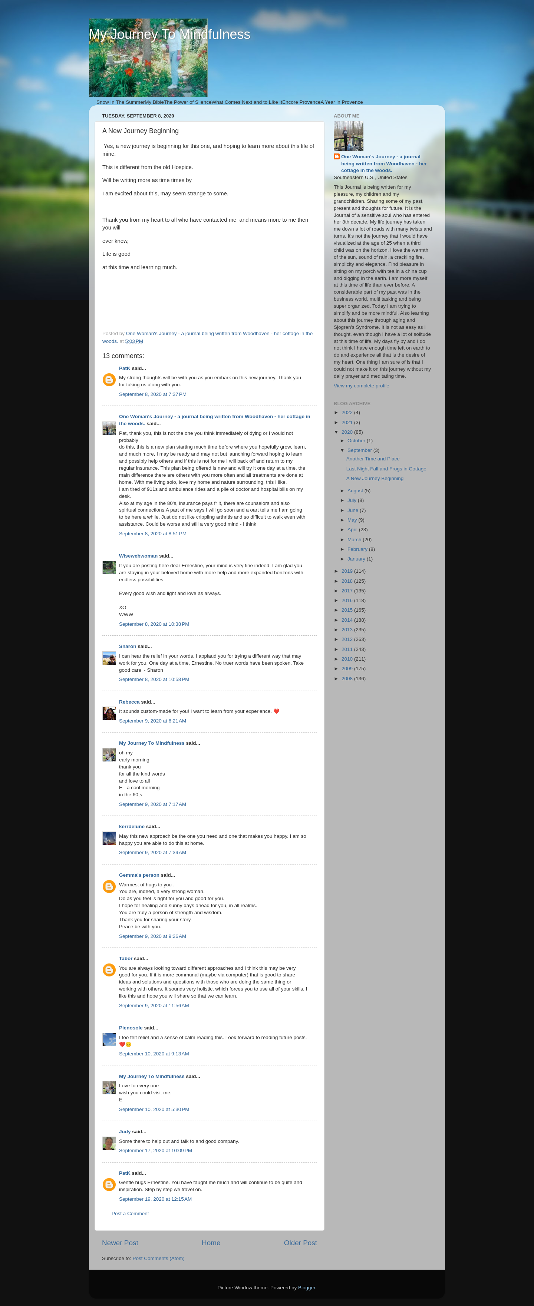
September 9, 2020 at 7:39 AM (152, 852)
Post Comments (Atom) (159, 1258)
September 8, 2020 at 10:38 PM (154, 624)
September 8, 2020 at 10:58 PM (154, 679)
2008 (348, 678)
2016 (348, 600)
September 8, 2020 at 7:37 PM (153, 394)
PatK (125, 368)
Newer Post (120, 1243)
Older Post (300, 1243)
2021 (348, 422)
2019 (348, 571)
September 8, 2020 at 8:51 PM (153, 533)
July (352, 500)
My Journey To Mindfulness (170, 34)
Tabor (126, 958)
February (358, 549)
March (355, 539)
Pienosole (131, 1028)
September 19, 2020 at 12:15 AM (155, 1199)
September (360, 450)
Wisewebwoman (138, 556)
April (353, 529)
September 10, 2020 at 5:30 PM (154, 1109)
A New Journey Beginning (375, 478)
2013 (348, 629)
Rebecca (129, 702)
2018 (348, 581)
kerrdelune (132, 826)
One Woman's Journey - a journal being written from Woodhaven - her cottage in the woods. (384, 163)
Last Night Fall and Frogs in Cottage (386, 469)
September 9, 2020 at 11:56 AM (154, 1005)
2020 (348, 432)
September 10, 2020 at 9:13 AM (154, 1054)
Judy (125, 1131)
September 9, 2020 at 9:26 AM (152, 936)
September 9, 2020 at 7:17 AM (152, 804)
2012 (348, 639)
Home (211, 1243)
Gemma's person (139, 875)
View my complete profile (361, 386)
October (357, 440)
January (357, 559)
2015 (348, 610)
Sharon (127, 646)
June (353, 510)
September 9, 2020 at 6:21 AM (152, 721)
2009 (348, 668)
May (352, 520)
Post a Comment (130, 1213)
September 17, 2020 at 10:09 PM (155, 1150)
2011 (348, 649)
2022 (348, 412)
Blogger (306, 1287)
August (356, 490)
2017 (348, 591)
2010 (348, 659)
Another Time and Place (373, 459)
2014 (348, 620)
